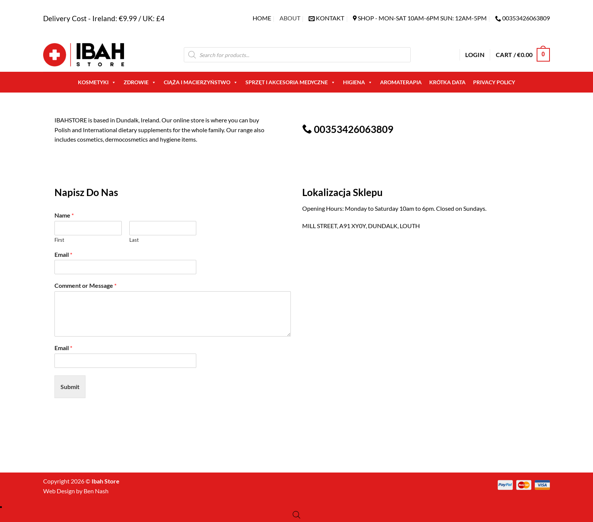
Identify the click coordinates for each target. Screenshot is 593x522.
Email (63, 254)
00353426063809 (526, 18)
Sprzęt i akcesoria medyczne (290, 82)
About (289, 18)
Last (134, 240)
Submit (70, 386)
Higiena (358, 82)
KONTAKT (330, 18)
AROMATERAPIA (401, 82)
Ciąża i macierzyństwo (201, 82)
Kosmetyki (97, 82)
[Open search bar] (296, 514)
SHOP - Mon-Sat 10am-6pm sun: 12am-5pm (422, 18)
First (59, 240)
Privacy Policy (494, 82)
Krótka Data (447, 82)
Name (64, 215)
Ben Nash (96, 490)
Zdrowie (140, 82)
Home (262, 18)
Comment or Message (85, 285)
